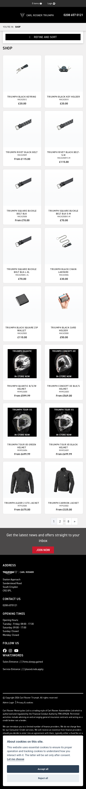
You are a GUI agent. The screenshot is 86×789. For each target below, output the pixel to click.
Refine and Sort (43, 37)
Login (52, 3)
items (37, 3)
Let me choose (15, 759)
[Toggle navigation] (6, 15)
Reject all (43, 778)
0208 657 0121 (73, 15)
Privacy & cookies (25, 702)
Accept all (43, 769)
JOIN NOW (43, 550)
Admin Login (8, 702)
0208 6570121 (10, 605)
